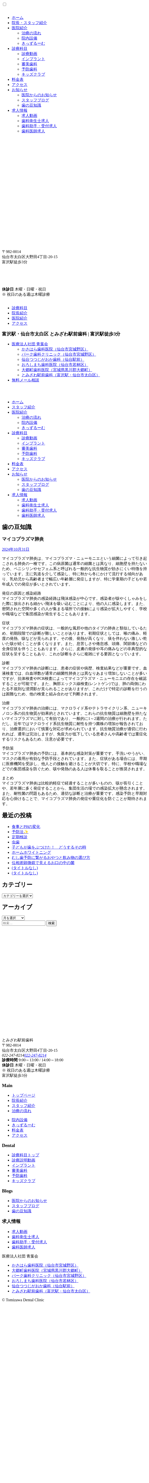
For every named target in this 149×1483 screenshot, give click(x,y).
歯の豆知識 (31, 105)
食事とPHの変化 (26, 827)
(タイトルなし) (25, 868)
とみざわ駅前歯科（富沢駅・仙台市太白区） (61, 375)
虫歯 (16, 842)
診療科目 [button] (19, 433)
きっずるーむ (33, 43)
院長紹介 (19, 313)
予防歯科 (29, 69)
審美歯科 (29, 64)
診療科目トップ (25, 1155)
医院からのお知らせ (39, 95)
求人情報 (19, 110)
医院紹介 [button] (19, 412)
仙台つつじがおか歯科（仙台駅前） (53, 359)
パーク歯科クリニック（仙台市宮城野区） (59, 354)
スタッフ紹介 (23, 407)
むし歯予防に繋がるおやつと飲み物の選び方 (51, 857)
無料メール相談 (25, 380)
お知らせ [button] (19, 474)
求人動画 (29, 115)
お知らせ (19, 90)
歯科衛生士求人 (35, 121)
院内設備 (29, 38)
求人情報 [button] (19, 495)
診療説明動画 (23, 1160)
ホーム (18, 17)
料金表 (18, 79)
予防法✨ (20, 832)
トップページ (23, 1095)
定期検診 (19, 837)
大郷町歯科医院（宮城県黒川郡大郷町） (57, 370)
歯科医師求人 (33, 131)
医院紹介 (19, 28)
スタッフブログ (35, 100)
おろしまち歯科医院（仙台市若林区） (55, 365)
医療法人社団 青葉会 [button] (30, 344)
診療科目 (19, 48)
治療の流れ (31, 33)
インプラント (33, 59)
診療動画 (29, 54)
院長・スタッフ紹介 (29, 23)
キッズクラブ (33, 74)
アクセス (19, 85)
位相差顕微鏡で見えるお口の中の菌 (43, 863)
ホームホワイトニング (31, 852)
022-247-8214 (35, 1055)
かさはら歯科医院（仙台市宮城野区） (55, 349)
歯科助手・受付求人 (39, 126)
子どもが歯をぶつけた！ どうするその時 (49, 847)
